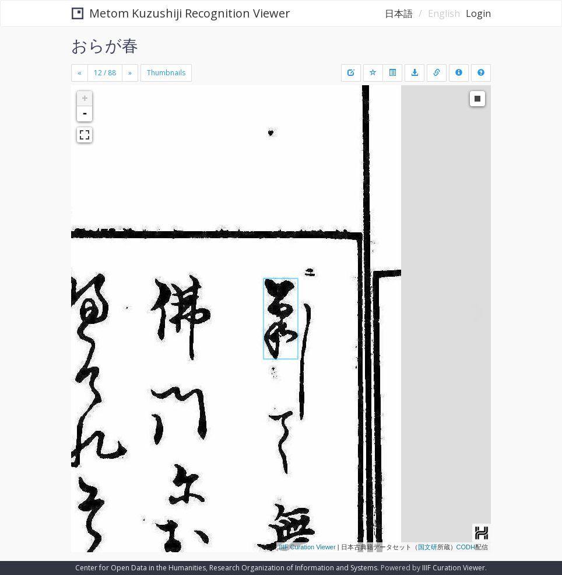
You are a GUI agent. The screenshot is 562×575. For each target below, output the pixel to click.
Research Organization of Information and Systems (293, 568)
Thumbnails (166, 73)
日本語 (399, 13)
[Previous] (79, 73)
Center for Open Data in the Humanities (140, 568)
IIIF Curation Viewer (307, 546)
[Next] (130, 73)
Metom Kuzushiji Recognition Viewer (181, 13)
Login (478, 13)
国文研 (427, 546)
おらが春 (104, 45)
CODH (465, 546)
